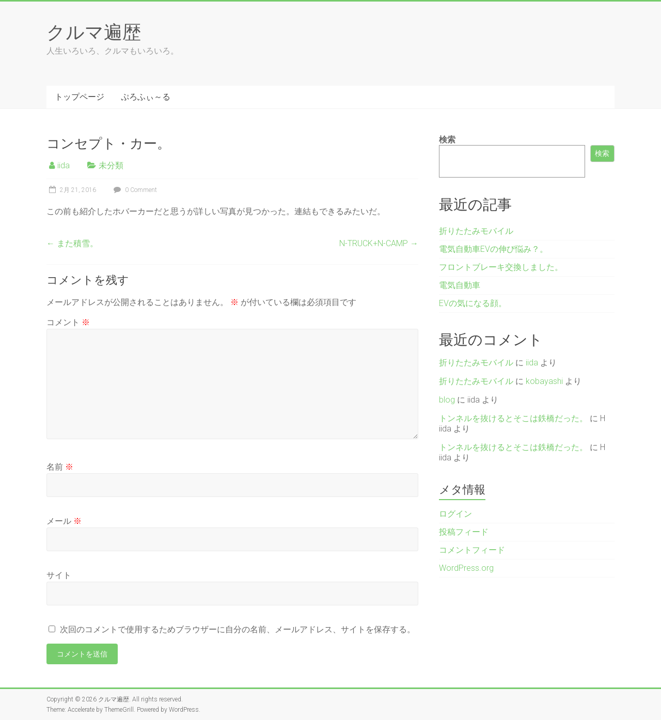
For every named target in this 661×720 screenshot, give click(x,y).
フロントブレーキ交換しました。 (501, 267)
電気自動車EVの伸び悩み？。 (493, 249)
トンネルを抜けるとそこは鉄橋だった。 (513, 418)
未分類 (111, 165)
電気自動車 (459, 285)
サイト (58, 575)
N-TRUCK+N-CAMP (378, 243)
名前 (59, 467)
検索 (447, 140)
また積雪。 (72, 243)
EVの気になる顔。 (473, 303)
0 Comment (134, 190)
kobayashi (544, 381)
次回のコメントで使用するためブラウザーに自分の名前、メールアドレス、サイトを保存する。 (237, 629)
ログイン (455, 514)
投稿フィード (464, 532)
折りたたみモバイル (476, 231)
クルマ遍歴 (93, 31)
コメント (68, 322)
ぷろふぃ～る (145, 97)
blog (447, 400)
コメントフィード (472, 550)
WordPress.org (466, 568)
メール (64, 521)
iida (63, 165)
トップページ (79, 97)
